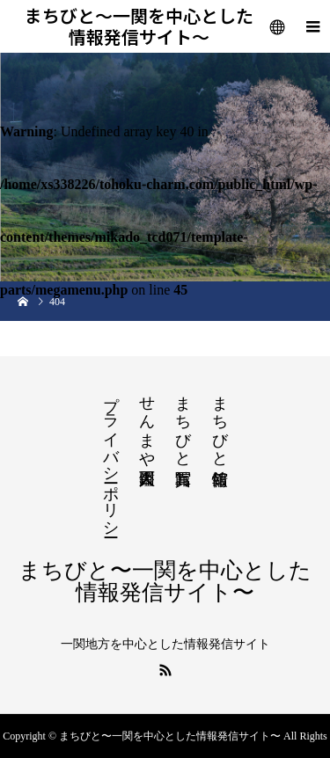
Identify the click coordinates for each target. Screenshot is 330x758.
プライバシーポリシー (111, 457)
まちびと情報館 (220, 422)
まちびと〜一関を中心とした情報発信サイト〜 (139, 26)
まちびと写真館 (183, 422)
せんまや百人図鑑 (147, 422)
